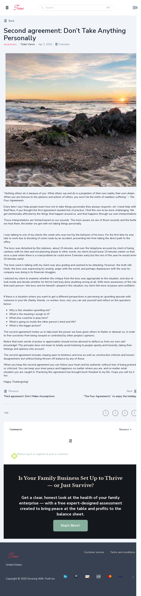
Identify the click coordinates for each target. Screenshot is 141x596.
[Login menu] (135, 8)
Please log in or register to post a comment (42, 454)
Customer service (94, 552)
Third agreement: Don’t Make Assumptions (29, 396)
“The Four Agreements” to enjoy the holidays (110, 396)
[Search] (74, 7)
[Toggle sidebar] (7, 7)
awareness (10, 44)
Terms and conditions (122, 552)
